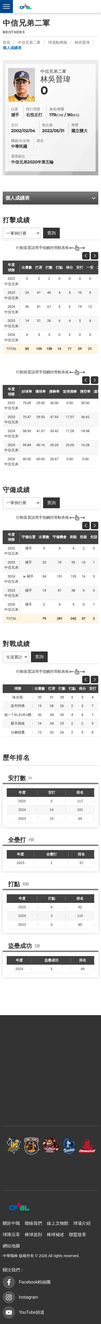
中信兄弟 (13, 1145)
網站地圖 (11, 1246)
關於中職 (11, 1223)
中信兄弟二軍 (29, 42)
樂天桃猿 (50, 1145)
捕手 (30, 576)
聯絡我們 (33, 1223)
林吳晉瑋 (82, 42)
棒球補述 (55, 1234)
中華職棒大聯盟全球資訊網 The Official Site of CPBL (25, 7)
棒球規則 (33, 1234)
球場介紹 (81, 1223)
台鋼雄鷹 (50, 1169)
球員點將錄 (57, 42)
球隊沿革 (11, 1234)
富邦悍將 (69, 1145)
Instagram (28, 1297)
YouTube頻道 (31, 1312)
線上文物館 (57, 1223)
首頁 (6, 42)
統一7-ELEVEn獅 (32, 1145)
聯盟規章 (77, 1234)
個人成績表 (12, 48)
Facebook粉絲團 (35, 1282)
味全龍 (87, 1145)
